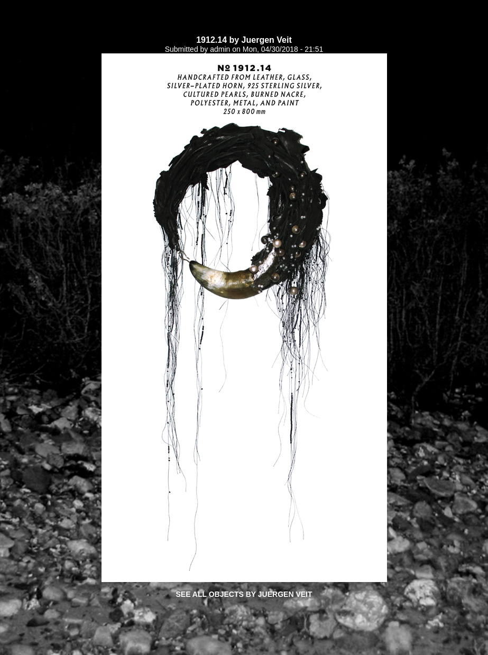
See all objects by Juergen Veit (244, 594)
